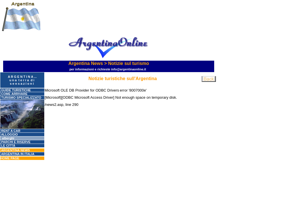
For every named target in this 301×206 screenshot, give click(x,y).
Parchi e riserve (15, 142)
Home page (9, 158)
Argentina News (15, 150)
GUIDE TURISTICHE (15, 90)
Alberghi (7, 138)
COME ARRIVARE (13, 94)
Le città (7, 145)
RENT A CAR (10, 130)
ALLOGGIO (9, 134)
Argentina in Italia (17, 154)
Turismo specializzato (20, 97)
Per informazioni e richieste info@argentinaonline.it (107, 69)
